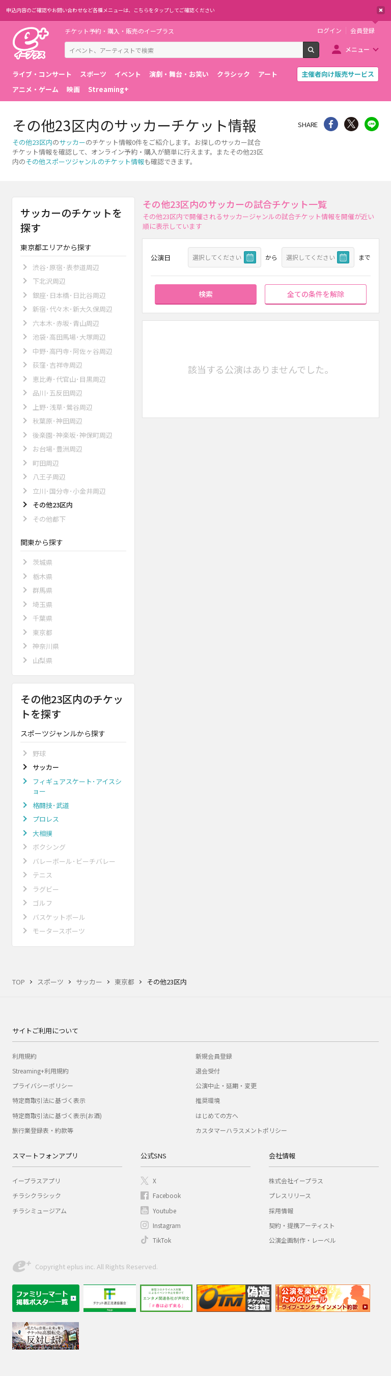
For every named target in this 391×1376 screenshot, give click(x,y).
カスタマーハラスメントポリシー (241, 1130)
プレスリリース (290, 1195)
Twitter (351, 124)
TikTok (162, 1240)
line (372, 124)
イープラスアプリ (36, 1180)
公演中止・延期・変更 (226, 1085)
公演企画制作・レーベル (302, 1240)
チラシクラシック (36, 1195)
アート (267, 74)
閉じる (381, 10)
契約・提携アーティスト (302, 1225)
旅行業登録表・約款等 (42, 1130)
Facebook (167, 1195)
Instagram (167, 1225)
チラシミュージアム (39, 1210)
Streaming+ (108, 89)
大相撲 (42, 833)
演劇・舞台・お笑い (179, 74)
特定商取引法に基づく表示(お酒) (57, 1115)
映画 (73, 89)
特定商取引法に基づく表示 (49, 1100)
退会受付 (208, 1070)
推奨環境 (208, 1100)
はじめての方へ (217, 1115)
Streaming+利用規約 (40, 1070)
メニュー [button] (357, 49)
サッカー (72, 142)
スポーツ (93, 74)
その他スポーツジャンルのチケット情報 (84, 161)
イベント (128, 74)
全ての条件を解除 (315, 294)
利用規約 (24, 1056)
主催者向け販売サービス (337, 74)
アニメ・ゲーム (35, 89)
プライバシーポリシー (42, 1085)
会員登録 (362, 30)
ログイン (329, 30)
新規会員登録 (214, 1056)
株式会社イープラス (296, 1180)
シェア (331, 124)
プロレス (46, 819)
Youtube (164, 1210)
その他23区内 (32, 142)
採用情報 (281, 1210)
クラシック (233, 74)
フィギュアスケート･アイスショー (77, 786)
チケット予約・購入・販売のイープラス (119, 30)
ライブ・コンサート (42, 74)
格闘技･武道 (51, 805)
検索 (206, 294)
